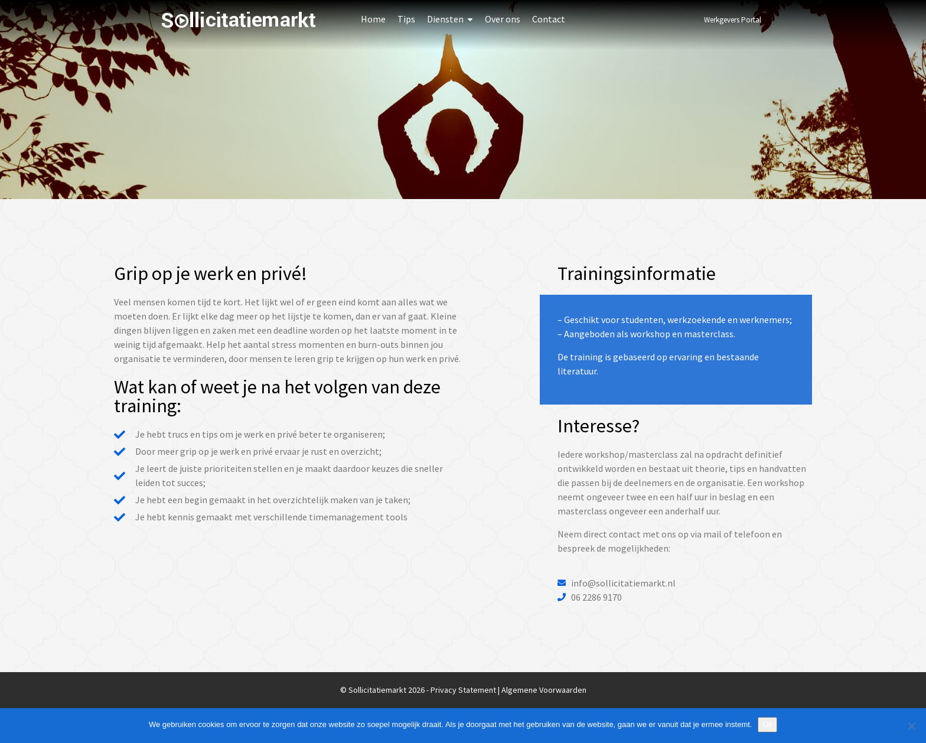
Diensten (445, 19)
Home (373, 19)
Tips (406, 19)
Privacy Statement (463, 690)
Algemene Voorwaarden (543, 690)
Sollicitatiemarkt (238, 20)
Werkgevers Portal (732, 20)
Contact (548, 19)
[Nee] (911, 726)
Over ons (502, 19)
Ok (767, 724)
